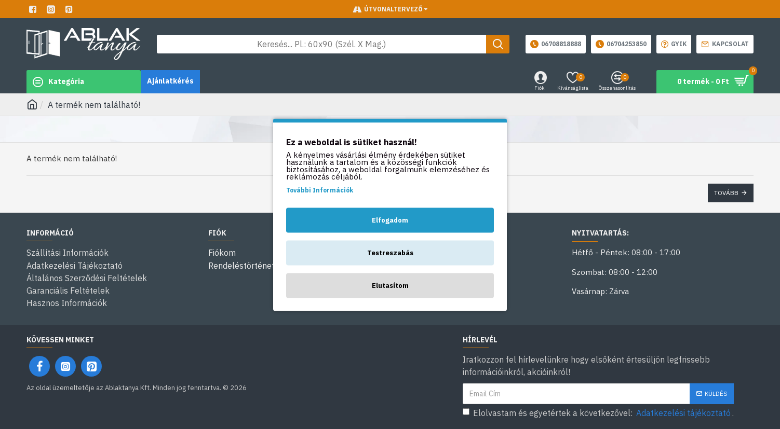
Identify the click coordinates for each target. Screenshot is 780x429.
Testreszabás (390, 252)
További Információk (319, 189)
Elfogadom (390, 219)
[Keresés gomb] (497, 44)
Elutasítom (390, 285)
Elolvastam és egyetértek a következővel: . (598, 412)
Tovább (726, 193)
